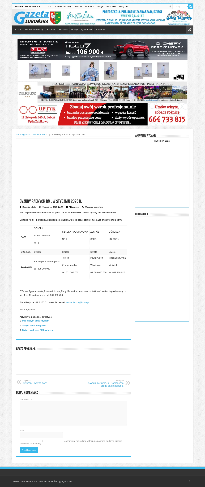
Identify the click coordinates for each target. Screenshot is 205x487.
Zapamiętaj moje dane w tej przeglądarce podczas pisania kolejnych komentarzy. (71, 442)
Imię (22, 430)
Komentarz (26, 399)
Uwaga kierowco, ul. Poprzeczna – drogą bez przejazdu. (106, 383)
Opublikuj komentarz (94, 207)
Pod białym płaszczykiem (35, 320)
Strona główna (23, 134)
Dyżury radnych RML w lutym (38, 330)
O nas (48, 6)
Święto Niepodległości (34, 325)
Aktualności (39, 134)
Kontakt (78, 6)
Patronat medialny (63, 6)
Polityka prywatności (106, 6)
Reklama (89, 6)
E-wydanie (124, 6)
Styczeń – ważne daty (41, 382)
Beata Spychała (29, 207)
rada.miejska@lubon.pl (77, 302)
